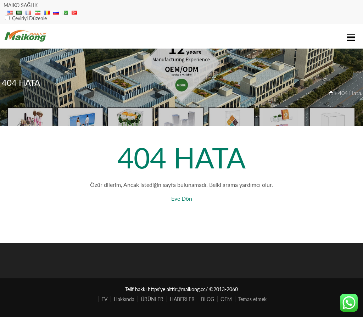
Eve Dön (181, 198)
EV (104, 299)
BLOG (207, 299)
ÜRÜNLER (152, 299)
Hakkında (124, 299)
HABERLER (182, 299)
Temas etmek (252, 299)
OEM (226, 299)
